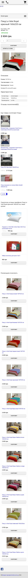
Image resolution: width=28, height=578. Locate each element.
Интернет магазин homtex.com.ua (10, 575)
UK (0, 6)
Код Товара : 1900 (5, 28)
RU (2, 6)
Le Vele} (3, 194)
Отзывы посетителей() (10, 104)
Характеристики (7, 92)
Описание (4, 76)
